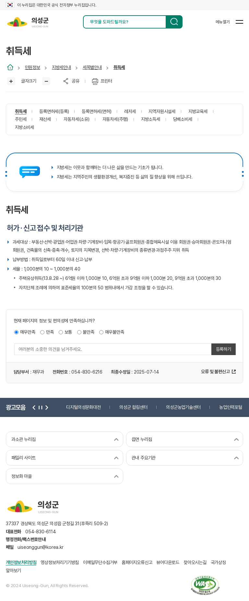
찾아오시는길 (195, 562)
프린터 (106, 81)
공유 (75, 81)
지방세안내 (61, 67)
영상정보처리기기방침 (60, 562)
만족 (50, 332)
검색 (174, 22)
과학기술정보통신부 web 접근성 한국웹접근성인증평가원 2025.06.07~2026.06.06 (205, 585)
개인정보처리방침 (21, 562)
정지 (40, 407)
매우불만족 (114, 332)
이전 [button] (34, 407)
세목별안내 (92, 67)
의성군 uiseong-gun (28, 21)
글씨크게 (11, 81)
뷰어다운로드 (167, 562)
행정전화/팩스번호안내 (26, 539)
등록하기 (223, 349)
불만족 (88, 332)
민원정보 (32, 67)
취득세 (119, 67)
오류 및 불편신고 (215, 371)
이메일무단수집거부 (100, 562)
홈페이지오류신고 (137, 562)
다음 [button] (46, 407)
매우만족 (27, 332)
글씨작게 (46, 81)
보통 (68, 332)
